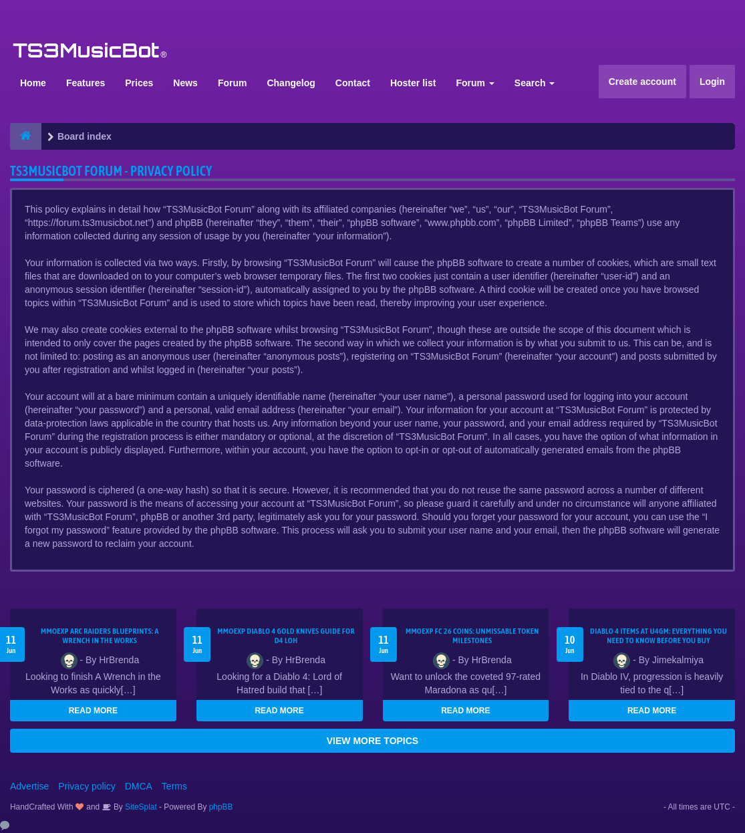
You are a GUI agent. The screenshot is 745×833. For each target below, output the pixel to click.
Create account (642, 81)
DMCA (138, 786)
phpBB (221, 807)
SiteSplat (140, 807)
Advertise (29, 786)
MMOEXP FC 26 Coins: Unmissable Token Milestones (472, 635)
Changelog (291, 83)
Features (85, 83)
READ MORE (93, 710)
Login (712, 81)
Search (534, 83)
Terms (174, 786)
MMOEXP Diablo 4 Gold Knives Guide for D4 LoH (286, 635)
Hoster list (413, 83)
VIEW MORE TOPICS (372, 740)
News (185, 83)
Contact (352, 83)
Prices (139, 83)
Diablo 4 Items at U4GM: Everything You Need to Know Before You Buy (658, 635)
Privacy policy (87, 786)
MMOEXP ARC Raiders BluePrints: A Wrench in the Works (100, 635)
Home (33, 83)
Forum (232, 83)
